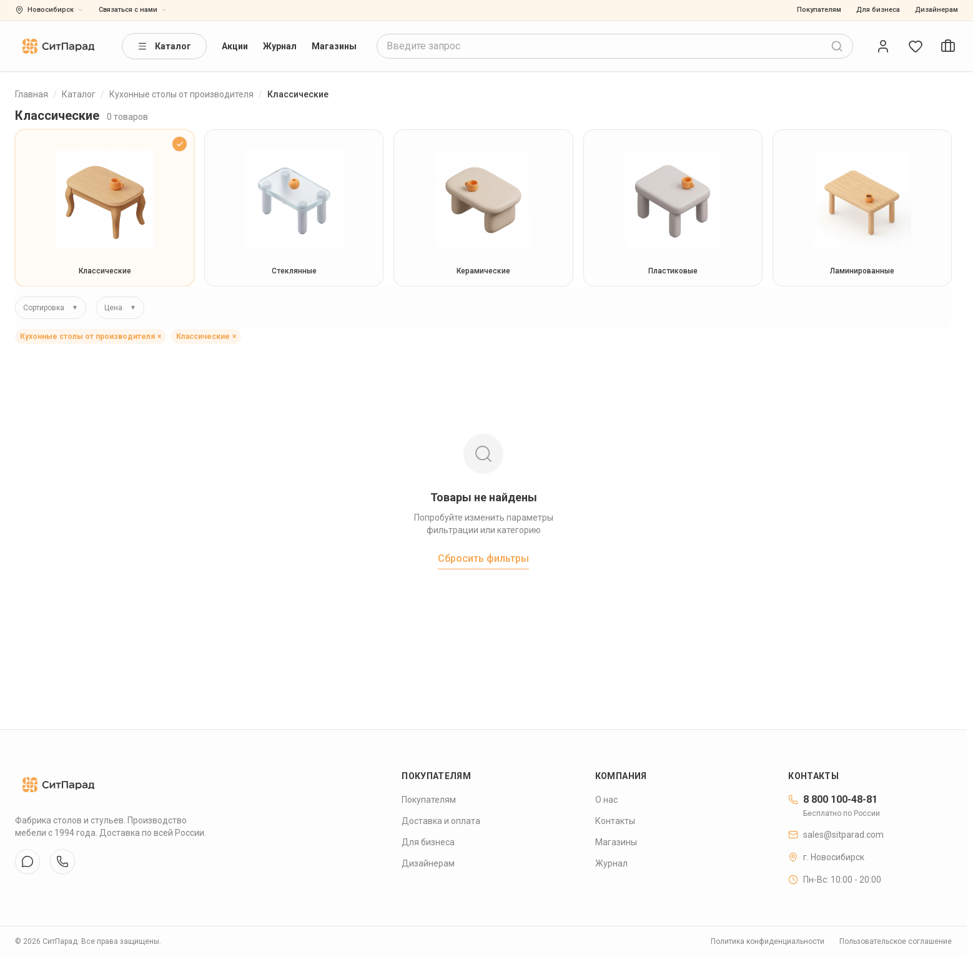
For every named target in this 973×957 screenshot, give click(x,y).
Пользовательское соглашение (895, 941)
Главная (31, 94)
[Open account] (883, 46)
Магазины (334, 46)
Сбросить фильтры (483, 558)
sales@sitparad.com (836, 835)
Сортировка (50, 308)
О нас (606, 800)
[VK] (27, 861)
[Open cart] (948, 46)
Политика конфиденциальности (767, 941)
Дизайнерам (936, 10)
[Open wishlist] (916, 46)
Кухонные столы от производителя (181, 94)
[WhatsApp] (62, 861)
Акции (235, 46)
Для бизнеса (878, 10)
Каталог (164, 46)
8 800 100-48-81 (832, 799)
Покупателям (819, 10)
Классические (206, 336)
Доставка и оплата (441, 821)
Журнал (280, 46)
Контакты (615, 821)
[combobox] (615, 46)
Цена (120, 308)
